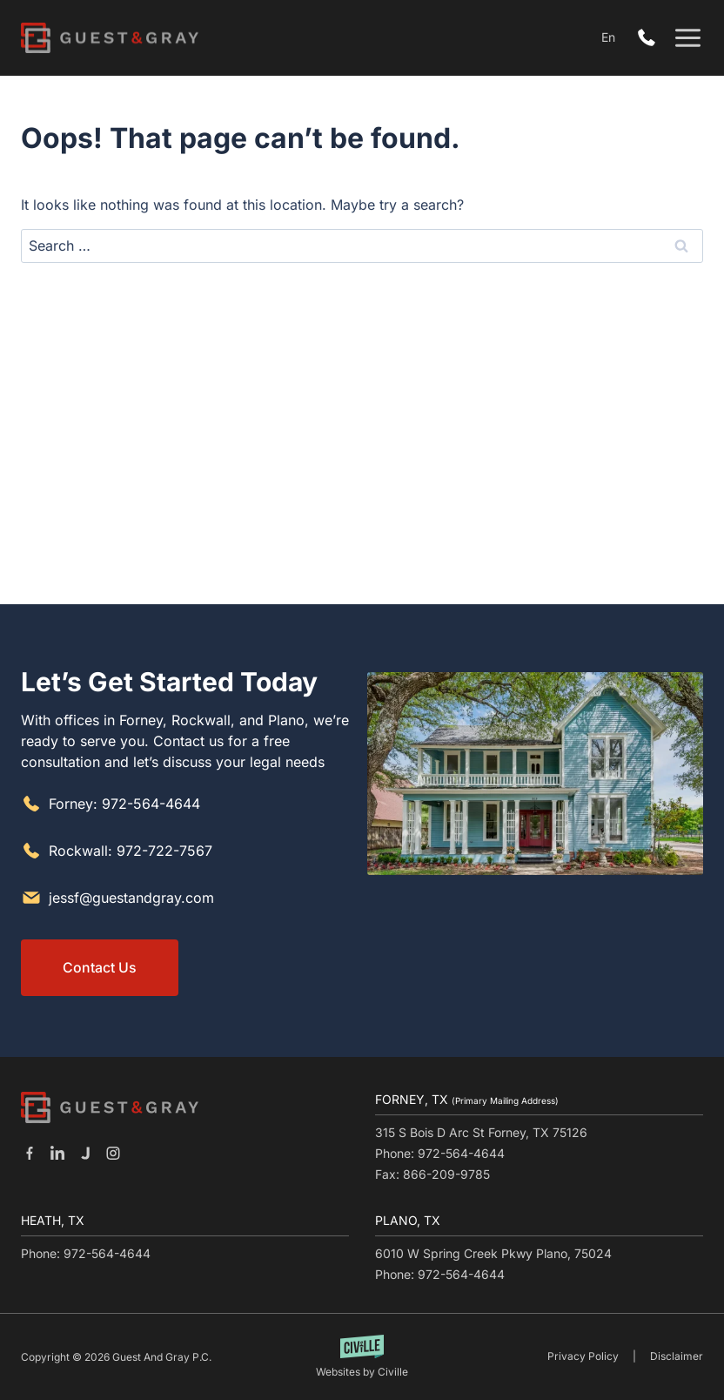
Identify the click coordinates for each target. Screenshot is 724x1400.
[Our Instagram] (113, 1152)
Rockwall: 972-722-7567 (130, 849)
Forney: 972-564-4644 (124, 802)
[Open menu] (688, 38)
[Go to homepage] (109, 1107)
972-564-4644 (651, 38)
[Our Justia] (85, 1152)
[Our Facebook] (29, 1152)
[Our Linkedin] (57, 1152)
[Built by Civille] (362, 1357)
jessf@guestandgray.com (131, 896)
